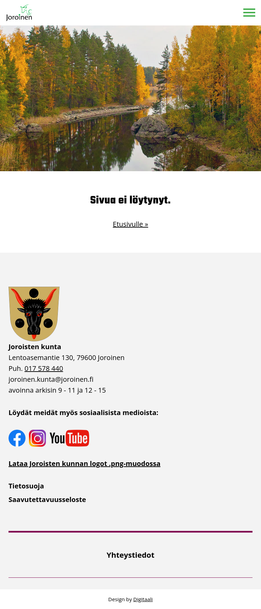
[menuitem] (130, 486)
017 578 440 (44, 368)
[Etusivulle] (19, 13)
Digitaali (143, 599)
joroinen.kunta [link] (51, 379)
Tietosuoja (26, 485)
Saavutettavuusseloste (47, 499)
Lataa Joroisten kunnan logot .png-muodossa (84, 463)
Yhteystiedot (130, 555)
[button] (249, 12)
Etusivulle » (130, 224)
